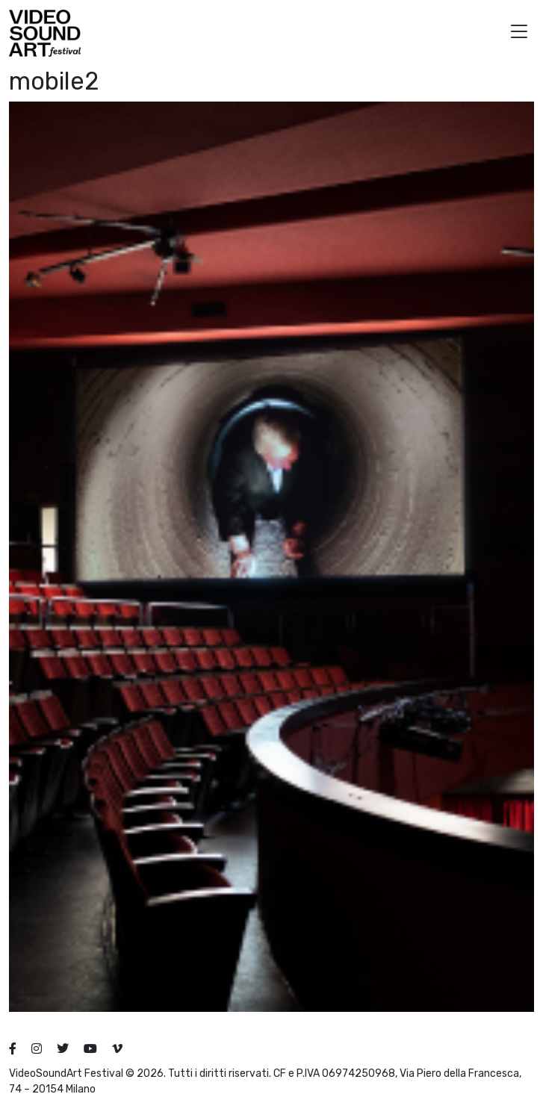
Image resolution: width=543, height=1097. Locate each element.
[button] (519, 33)
